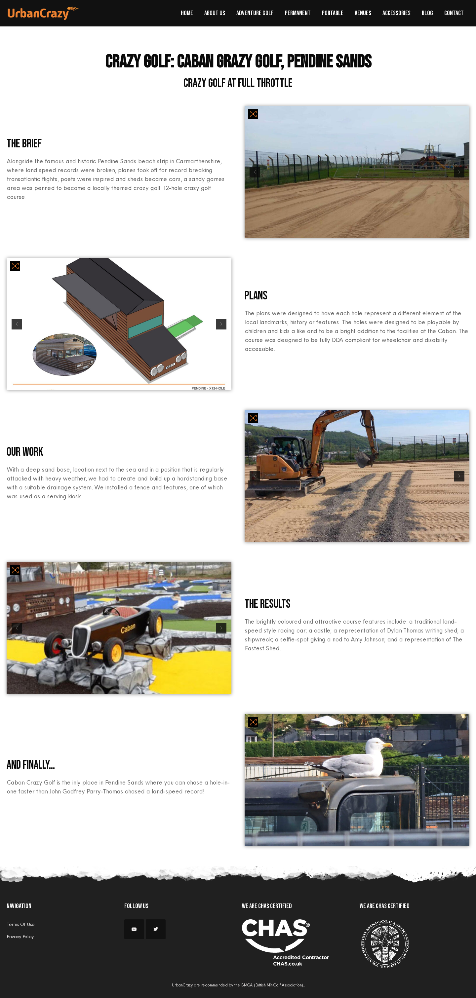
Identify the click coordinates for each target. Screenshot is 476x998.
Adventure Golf (255, 13)
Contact (454, 13)
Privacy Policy (20, 937)
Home (187, 13)
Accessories (396, 13)
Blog (427, 13)
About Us (214, 13)
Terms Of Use (20, 924)
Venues (363, 13)
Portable (332, 13)
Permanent (298, 13)
